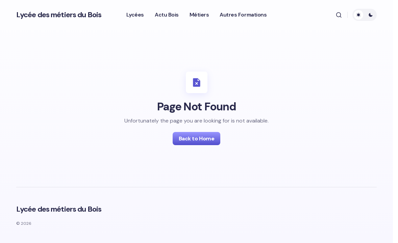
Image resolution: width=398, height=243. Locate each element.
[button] (339, 15)
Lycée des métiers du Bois (58, 15)
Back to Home (196, 138)
